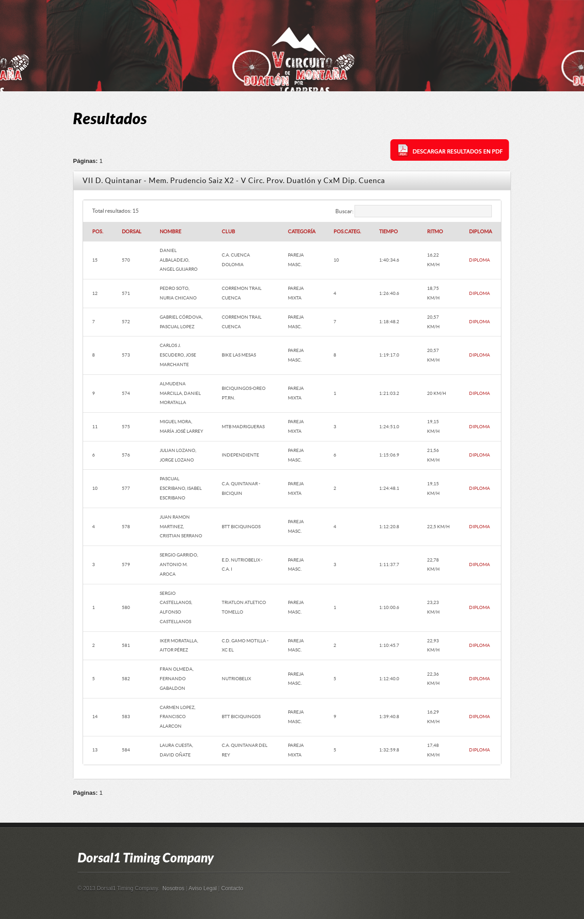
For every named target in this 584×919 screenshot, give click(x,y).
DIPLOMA (479, 260)
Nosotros (173, 888)
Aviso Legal (202, 888)
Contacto (232, 888)
